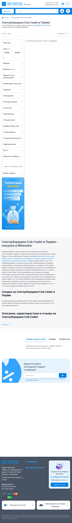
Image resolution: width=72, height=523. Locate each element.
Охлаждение (13, 96)
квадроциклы (6, 261)
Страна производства (13, 138)
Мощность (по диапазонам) (13, 76)
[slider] (3, 57)
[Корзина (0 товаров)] (68, 11)
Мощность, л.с (13, 69)
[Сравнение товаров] (62, 11)
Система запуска (13, 102)
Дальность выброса (13, 156)
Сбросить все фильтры (13, 166)
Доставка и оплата (36, 467)
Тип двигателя (13, 120)
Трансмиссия (13, 114)
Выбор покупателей (36, 339)
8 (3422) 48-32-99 (21, 27)
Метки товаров (13, 173)
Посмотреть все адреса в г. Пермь (12, 478)
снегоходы (17, 258)
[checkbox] (24, 422)
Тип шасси (13, 108)
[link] (21, 17)
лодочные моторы (43, 256)
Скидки (52, 339)
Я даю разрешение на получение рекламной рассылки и (45, 423)
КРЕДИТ (39, 25)
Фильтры (13, 43)
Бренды (13, 63)
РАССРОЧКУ (46, 25)
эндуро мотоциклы (47, 258)
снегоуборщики (27, 258)
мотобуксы (9, 258)
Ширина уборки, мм (13, 126)
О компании (36, 462)
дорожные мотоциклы (19, 261)
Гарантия (13, 90)
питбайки (36, 258)
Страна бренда (13, 132)
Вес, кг (13, 150)
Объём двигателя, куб (13, 84)
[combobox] (63, 33)
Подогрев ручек (13, 144)
